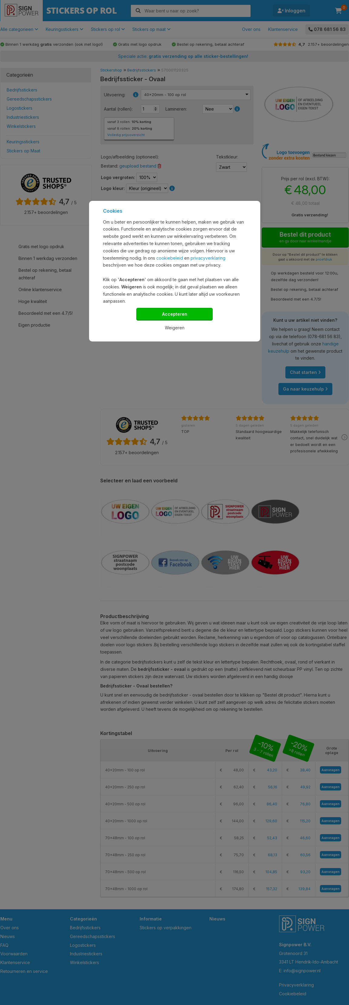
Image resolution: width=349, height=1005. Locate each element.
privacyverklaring (208, 258)
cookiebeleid (169, 258)
